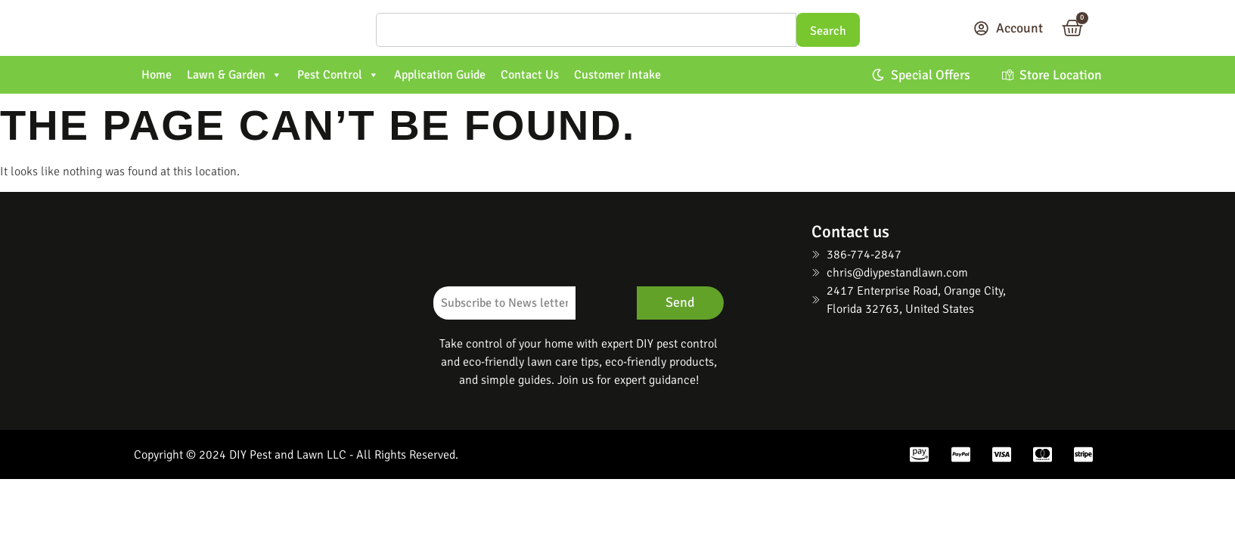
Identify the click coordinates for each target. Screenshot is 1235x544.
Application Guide (440, 74)
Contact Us (530, 74)
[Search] (586, 30)
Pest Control (338, 75)
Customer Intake (617, 74)
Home (156, 74)
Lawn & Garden (234, 75)
